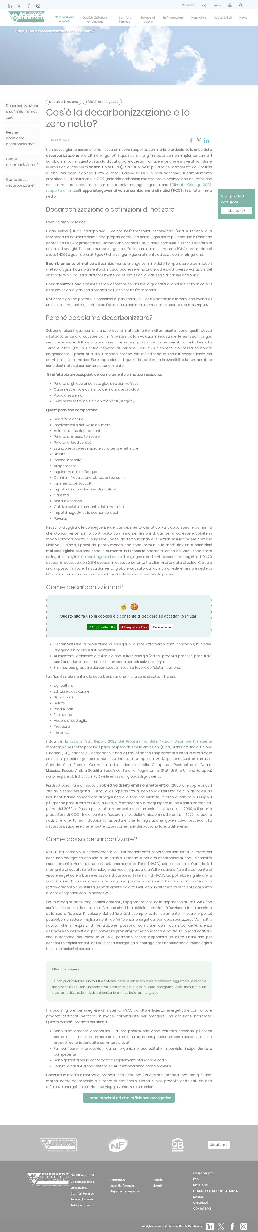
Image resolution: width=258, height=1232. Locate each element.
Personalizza (162, 627)
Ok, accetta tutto (102, 627)
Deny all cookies (134, 627)
